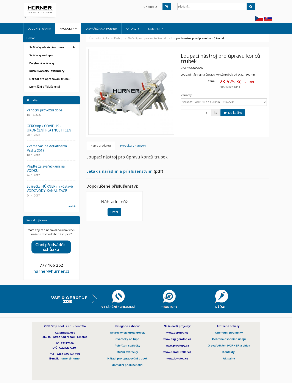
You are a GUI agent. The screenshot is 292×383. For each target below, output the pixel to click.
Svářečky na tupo (41, 55)
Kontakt (155, 28)
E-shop (118, 38)
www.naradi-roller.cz (177, 352)
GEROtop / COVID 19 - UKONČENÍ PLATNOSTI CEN (49, 128)
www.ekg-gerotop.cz (177, 339)
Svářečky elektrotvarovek (46, 47)
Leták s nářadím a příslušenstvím (119, 171)
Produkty (68, 28)
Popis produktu (101, 145)
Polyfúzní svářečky (42, 63)
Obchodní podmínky (229, 332)
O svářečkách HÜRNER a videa (229, 345)
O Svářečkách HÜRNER (101, 28)
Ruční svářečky (127, 352)
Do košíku (232, 113)
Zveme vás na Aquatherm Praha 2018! (47, 148)
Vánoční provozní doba (44, 110)
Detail (114, 212)
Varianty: (186, 95)
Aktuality (132, 28)
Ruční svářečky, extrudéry (46, 71)
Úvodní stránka (39, 28)
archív (72, 206)
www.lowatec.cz (177, 358)
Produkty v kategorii (133, 145)
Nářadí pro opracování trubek (147, 38)
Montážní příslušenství (44, 87)
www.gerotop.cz (177, 332)
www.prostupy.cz (177, 345)
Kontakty (229, 352)
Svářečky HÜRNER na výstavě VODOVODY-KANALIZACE (50, 188)
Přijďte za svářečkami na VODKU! (46, 168)
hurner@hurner (70, 358)
